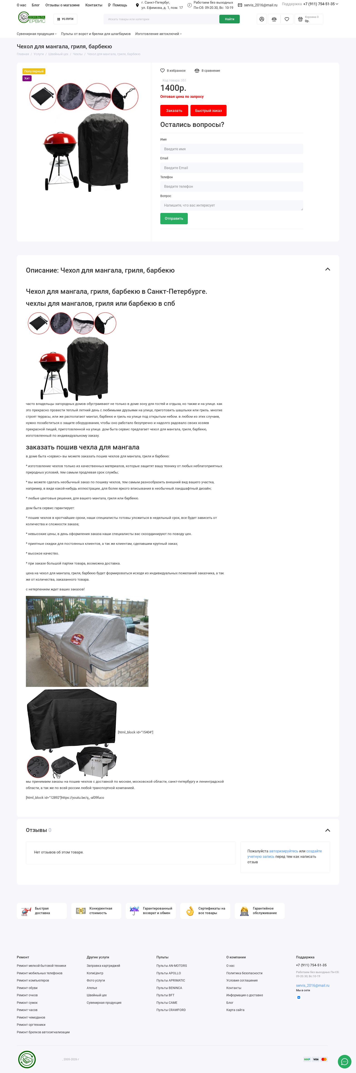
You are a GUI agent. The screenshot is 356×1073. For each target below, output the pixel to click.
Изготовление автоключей (158, 34)
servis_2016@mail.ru (260, 5)
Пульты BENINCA (169, 988)
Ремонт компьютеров (33, 980)
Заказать (174, 111)
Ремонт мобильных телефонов (39, 973)
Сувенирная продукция (37, 34)
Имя (163, 139)
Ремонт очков (27, 995)
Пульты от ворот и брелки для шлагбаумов (96, 34)
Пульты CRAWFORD (171, 1010)
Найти (229, 19)
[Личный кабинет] (262, 19)
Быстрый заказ (208, 111)
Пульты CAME (166, 1002)
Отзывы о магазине (62, 5)
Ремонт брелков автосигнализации (43, 1032)
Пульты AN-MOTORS (171, 965)
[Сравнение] (274, 19)
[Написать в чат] (344, 1061)
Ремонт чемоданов (31, 1017)
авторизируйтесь (283, 851)
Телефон (166, 177)
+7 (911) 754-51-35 (310, 4)
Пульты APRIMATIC (170, 980)
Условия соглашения (242, 980)
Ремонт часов (27, 1010)
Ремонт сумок (27, 1002)
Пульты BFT (165, 995)
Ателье (92, 988)
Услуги (65, 19)
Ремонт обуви (27, 988)
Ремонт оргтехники (31, 1024)
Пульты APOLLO (168, 973)
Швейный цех (97, 995)
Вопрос (165, 196)
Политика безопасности (244, 973)
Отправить (174, 218)
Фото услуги (96, 980)
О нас (21, 5)
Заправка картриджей (103, 965)
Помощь (117, 5)
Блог (36, 5)
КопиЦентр (95, 973)
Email (164, 158)
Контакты (93, 5)
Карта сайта (235, 1010)
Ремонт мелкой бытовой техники (41, 965)
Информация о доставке (244, 995)
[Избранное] (287, 19)
